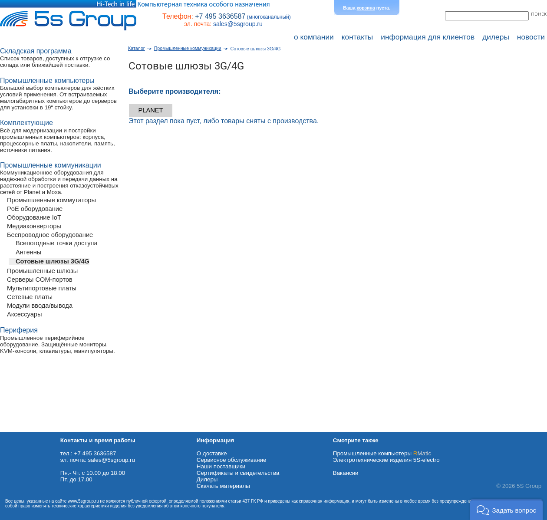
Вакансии (346, 473)
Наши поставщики (221, 466)
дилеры (495, 37)
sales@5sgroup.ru (238, 23)
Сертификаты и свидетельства (238, 473)
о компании (314, 37)
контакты (357, 37)
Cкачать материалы (223, 486)
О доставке (212, 453)
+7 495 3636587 (220, 16)
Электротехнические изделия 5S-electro (386, 460)
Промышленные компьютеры (382, 453)
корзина (366, 7)
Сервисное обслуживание (232, 460)
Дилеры (207, 479)
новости (531, 37)
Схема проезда (20, 428)
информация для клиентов (428, 37)
